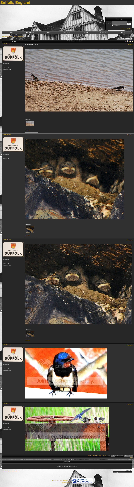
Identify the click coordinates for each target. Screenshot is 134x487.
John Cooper (7, 44)
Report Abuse (66, 482)
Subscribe (128, 470)
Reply (129, 38)
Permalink (129, 44)
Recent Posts (104, 32)
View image (28, 235)
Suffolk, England (7, 36)
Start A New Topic (121, 38)
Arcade (123, 32)
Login (129, 23)
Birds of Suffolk (18, 36)
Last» (105, 455)
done (131, 457)
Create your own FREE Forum (61, 481)
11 (100, 455)
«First (89, 455)
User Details (67, 32)
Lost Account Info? (125, 29)
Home (11, 32)
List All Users (30, 32)
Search (48, 32)
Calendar (85, 32)
